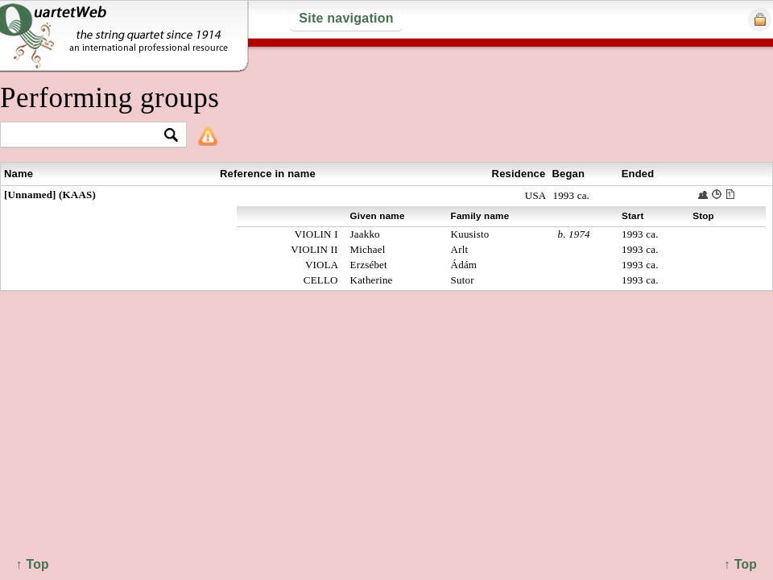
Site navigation (346, 18)
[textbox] (86, 136)
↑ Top (740, 564)
